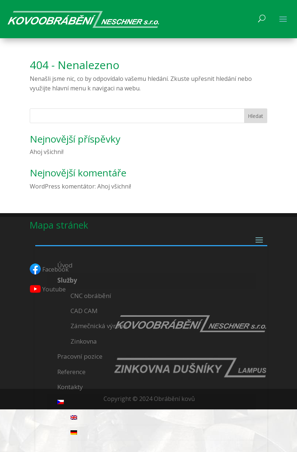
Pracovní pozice (79, 356)
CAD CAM (84, 310)
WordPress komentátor (62, 186)
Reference (71, 371)
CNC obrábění (90, 295)
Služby (67, 280)
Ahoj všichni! (47, 152)
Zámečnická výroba (98, 326)
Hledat (255, 115)
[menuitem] (151, 402)
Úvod (65, 265)
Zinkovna (83, 341)
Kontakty (70, 387)
